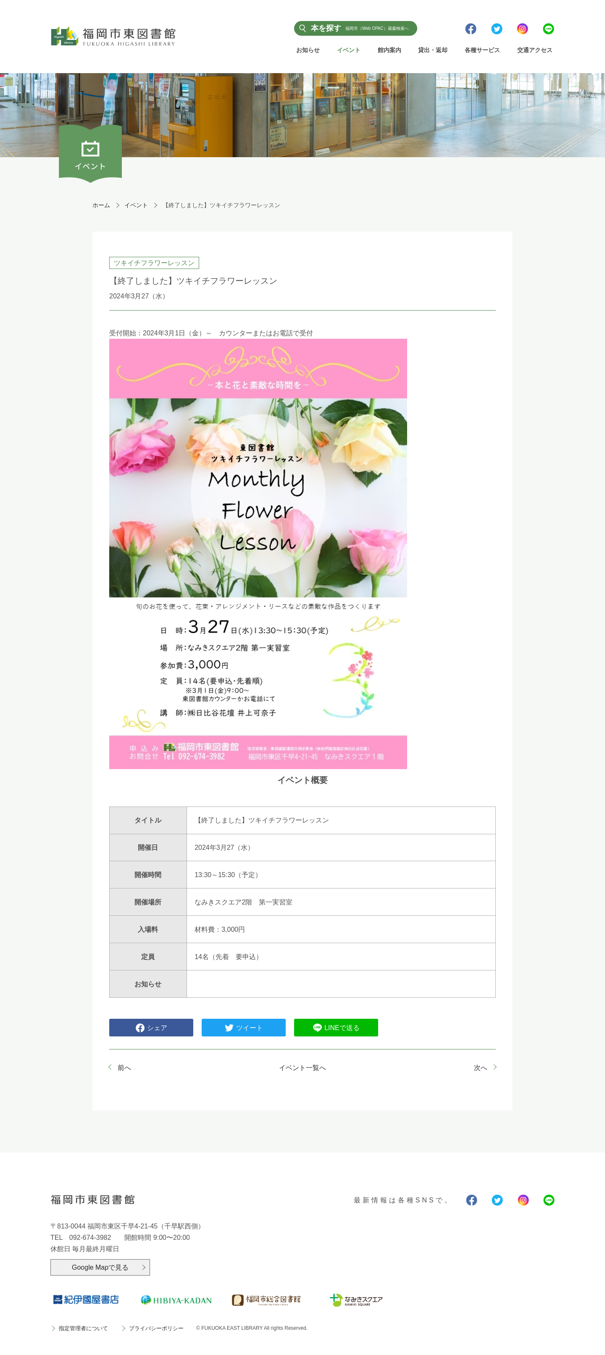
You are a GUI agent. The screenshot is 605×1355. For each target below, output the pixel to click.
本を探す (360, 28)
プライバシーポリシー (156, 1329)
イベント (348, 50)
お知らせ (308, 50)
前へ (124, 1068)
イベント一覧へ (302, 1068)
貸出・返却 (432, 50)
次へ (480, 1068)
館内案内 (389, 50)
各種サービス (482, 50)
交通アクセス (534, 50)
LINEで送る (336, 1028)
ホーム (101, 205)
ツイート (243, 1028)
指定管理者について (83, 1329)
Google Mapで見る (100, 1267)
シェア (151, 1028)
